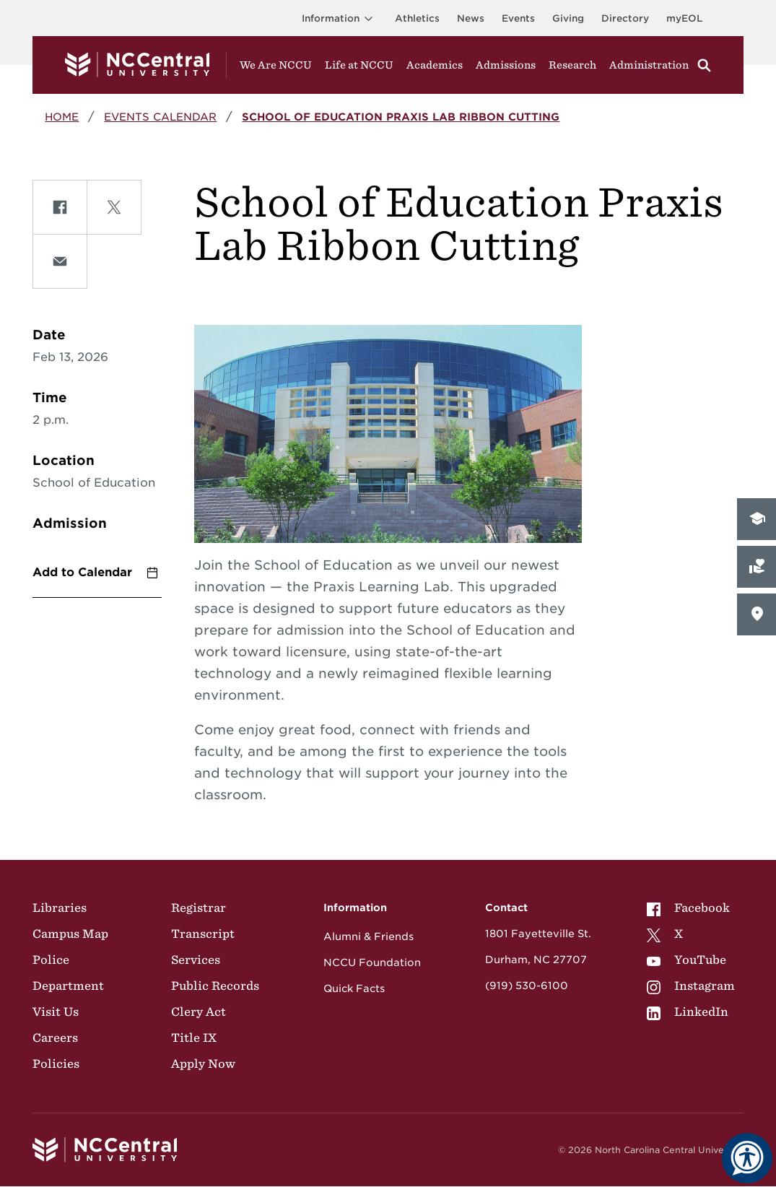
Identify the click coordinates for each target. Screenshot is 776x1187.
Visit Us (55, 1011)
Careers (55, 1037)
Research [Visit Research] (572, 65)
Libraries (59, 907)
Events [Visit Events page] (518, 18)
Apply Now (203, 1063)
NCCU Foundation (372, 962)
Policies (55, 1063)
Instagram (691, 985)
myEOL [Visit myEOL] (684, 18)
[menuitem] (691, 908)
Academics (434, 65)
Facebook (688, 907)
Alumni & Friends (368, 936)
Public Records (215, 985)
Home (62, 116)
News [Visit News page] (470, 18)
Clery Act (198, 1011)
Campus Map (70, 933)
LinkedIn (687, 1011)
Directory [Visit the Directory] (625, 18)
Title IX (194, 1037)
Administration (649, 65)
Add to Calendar (82, 572)
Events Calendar (160, 116)
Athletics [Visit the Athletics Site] (417, 18)
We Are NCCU (276, 65)
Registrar (198, 907)
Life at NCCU (359, 65)
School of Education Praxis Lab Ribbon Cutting (400, 116)
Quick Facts (354, 988)
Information (340, 18)
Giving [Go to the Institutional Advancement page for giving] (568, 18)
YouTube (686, 959)
